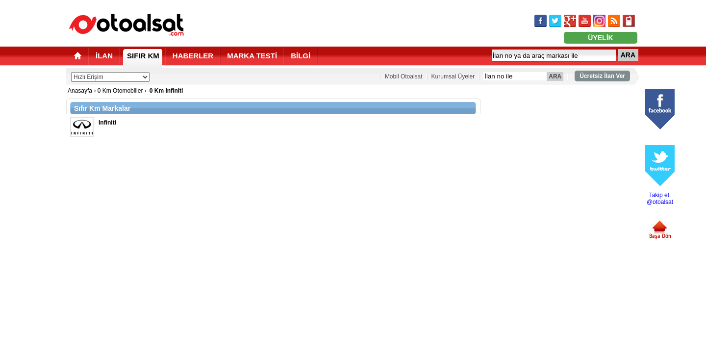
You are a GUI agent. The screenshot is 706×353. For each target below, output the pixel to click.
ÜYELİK (600, 38)
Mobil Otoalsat (404, 76)
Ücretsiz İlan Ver (602, 76)
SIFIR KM (143, 55)
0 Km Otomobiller (120, 90)
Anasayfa (80, 90)
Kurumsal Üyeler (453, 76)
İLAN (104, 55)
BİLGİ (300, 55)
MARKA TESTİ (252, 55)
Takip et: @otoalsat (660, 198)
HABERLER (193, 55)
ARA (628, 55)
